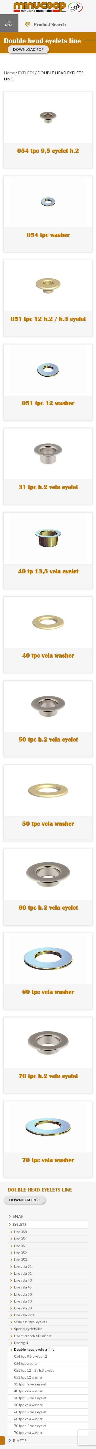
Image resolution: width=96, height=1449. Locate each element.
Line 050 (20, 1260)
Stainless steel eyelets (30, 1322)
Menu (9, 23)
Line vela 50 (23, 1294)
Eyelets (19, 1224)
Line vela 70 (23, 1308)
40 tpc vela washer (28, 1391)
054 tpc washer (26, 1363)
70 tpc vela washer (28, 1433)
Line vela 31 (23, 1273)
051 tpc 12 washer (28, 1377)
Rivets (20, 1440)
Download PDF (28, 49)
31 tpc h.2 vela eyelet (30, 1384)
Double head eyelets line (34, 1349)
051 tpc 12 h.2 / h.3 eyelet (34, 1370)
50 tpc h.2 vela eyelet (30, 1398)
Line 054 (20, 1239)
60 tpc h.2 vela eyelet (30, 1412)
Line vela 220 (24, 1315)
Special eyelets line (28, 1329)
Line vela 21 (23, 1266)
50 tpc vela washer (28, 1405)
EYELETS (26, 72)
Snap (18, 1216)
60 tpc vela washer (28, 1419)
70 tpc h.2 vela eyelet (30, 1426)
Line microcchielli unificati (33, 1336)
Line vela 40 (23, 1280)
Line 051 (20, 1246)
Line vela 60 (23, 1301)
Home (9, 72)
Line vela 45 (23, 1287)
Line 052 (20, 1253)
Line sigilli (21, 1343)
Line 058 (20, 1232)
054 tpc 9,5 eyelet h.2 (30, 1356)
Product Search (50, 24)
